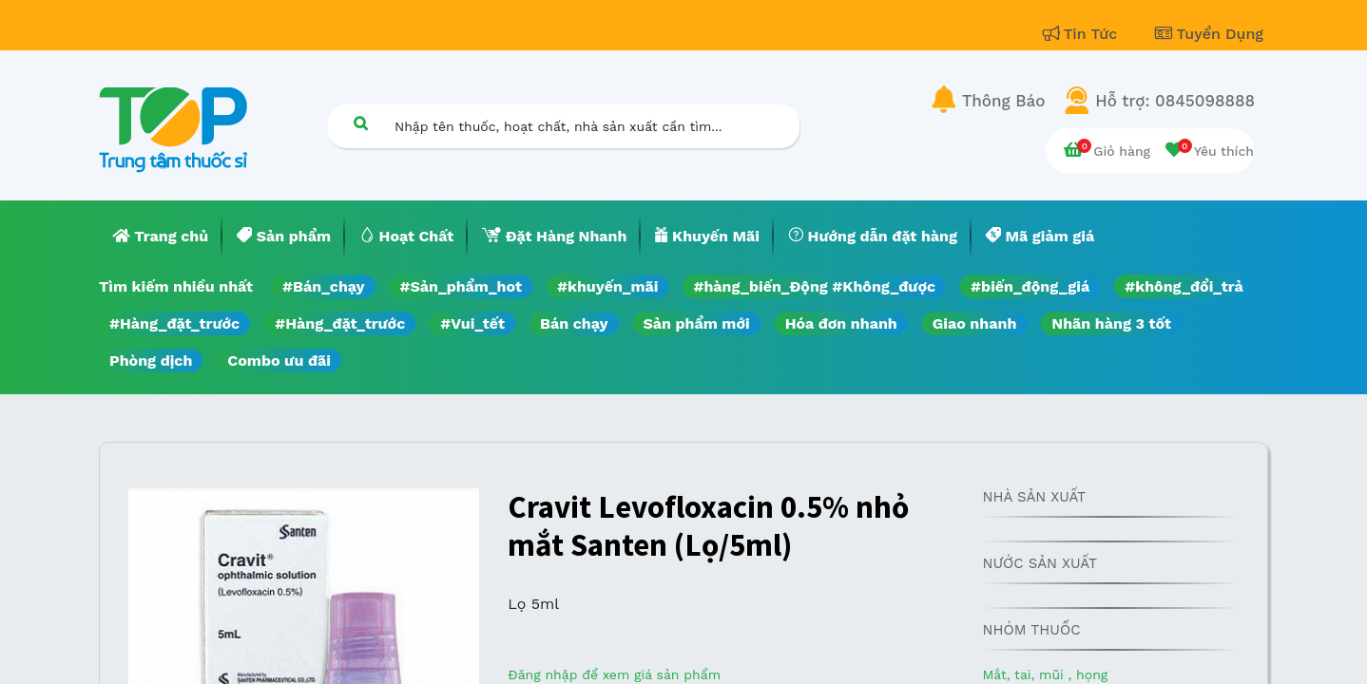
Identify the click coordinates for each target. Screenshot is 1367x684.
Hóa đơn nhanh (841, 323)
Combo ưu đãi (279, 361)
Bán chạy (573, 323)
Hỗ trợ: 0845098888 (1175, 100)
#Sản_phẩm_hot (461, 286)
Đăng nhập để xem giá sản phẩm (614, 674)
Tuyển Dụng (1209, 34)
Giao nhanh (975, 323)
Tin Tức (1083, 34)
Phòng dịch (150, 361)
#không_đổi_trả (1184, 286)
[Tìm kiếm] (360, 123)
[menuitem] (160, 236)
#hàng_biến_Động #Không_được (814, 286)
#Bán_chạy (323, 286)
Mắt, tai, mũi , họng (1044, 674)
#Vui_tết (472, 323)
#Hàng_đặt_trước (174, 323)
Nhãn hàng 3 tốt (1111, 323)
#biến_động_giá (1030, 286)
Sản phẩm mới (697, 323)
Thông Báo (1003, 100)
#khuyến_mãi (607, 286)
